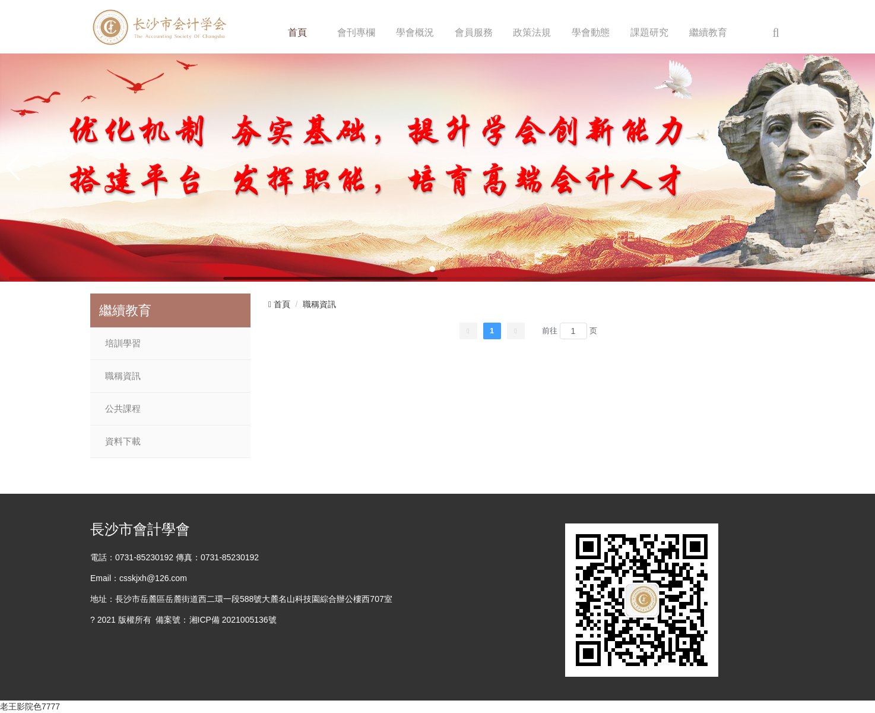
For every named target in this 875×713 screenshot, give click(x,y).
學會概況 (415, 32)
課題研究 (649, 32)
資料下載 (123, 441)
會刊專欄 (356, 32)
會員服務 (474, 32)
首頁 (297, 32)
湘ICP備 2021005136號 (233, 619)
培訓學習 (123, 343)
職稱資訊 (123, 376)
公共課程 (123, 409)
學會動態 (591, 32)
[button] (432, 269)
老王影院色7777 (30, 706)
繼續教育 (708, 32)
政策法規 (532, 32)
